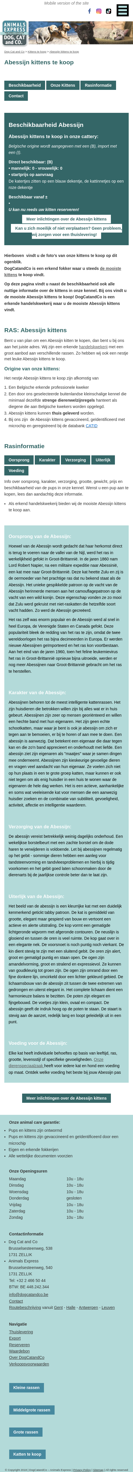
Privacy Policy (82, 1469)
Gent (58, 1307)
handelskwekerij (93, 347)
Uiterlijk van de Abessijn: (36, 896)
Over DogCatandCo (27, 1357)
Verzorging (75, 460)
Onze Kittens (63, 85)
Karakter (47, 460)
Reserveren (19, 1345)
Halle (71, 1307)
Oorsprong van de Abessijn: (40, 536)
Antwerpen (88, 1307)
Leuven (108, 1307)
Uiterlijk (103, 460)
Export (15, 1338)
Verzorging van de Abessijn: (40, 826)
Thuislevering (21, 1332)
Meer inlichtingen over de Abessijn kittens (66, 219)
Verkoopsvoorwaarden (29, 1364)
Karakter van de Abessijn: (37, 692)
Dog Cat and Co (14, 51)
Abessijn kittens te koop (64, 51)
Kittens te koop (37, 51)
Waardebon (19, 1351)
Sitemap (98, 1469)
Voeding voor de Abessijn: (38, 1043)
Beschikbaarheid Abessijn (46, 124)
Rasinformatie (98, 85)
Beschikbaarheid (25, 85)
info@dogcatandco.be (28, 1294)
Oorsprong (19, 460)
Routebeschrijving (25, 1307)
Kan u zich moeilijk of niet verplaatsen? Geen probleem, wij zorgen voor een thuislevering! (68, 231)
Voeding (16, 470)
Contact (16, 96)
